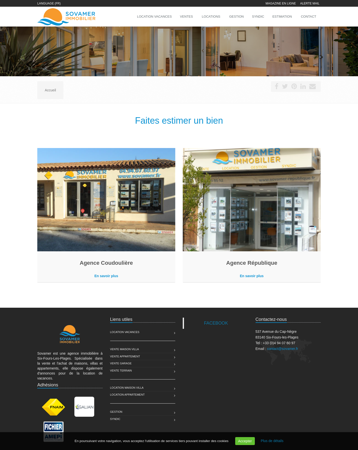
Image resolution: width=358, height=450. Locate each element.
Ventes (186, 16)
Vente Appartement (125, 356)
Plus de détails (272, 441)
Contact (308, 16)
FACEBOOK (216, 323)
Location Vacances (124, 332)
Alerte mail (309, 3)
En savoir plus (106, 276)
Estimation (282, 16)
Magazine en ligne (281, 3)
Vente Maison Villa (124, 349)
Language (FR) (49, 3)
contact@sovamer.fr (282, 349)
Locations (211, 16)
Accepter (245, 441)
